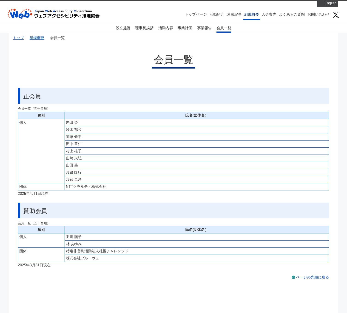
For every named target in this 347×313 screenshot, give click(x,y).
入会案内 (269, 14)
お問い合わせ (318, 14)
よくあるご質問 (292, 14)
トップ (18, 38)
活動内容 (165, 28)
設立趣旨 (123, 28)
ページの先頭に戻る (312, 277)
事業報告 (204, 28)
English (330, 3)
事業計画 (185, 28)
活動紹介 (217, 14)
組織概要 (251, 14)
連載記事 (234, 14)
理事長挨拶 (144, 28)
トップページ (196, 14)
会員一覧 (223, 28)
